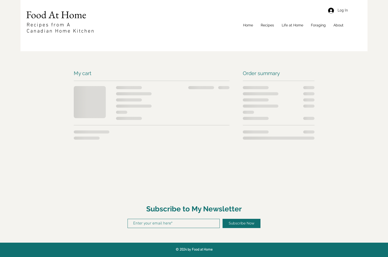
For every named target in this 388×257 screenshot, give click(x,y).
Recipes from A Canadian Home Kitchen (61, 28)
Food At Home (57, 14)
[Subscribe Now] (241, 223)
